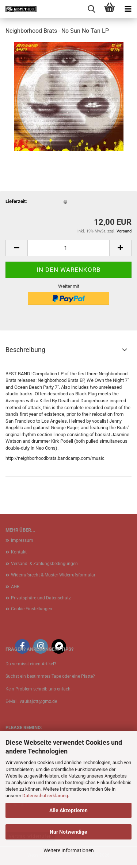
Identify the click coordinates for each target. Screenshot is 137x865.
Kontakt (19, 552)
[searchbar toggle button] (91, 9)
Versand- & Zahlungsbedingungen (44, 563)
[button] (16, 248)
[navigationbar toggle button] (128, 9)
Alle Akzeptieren (68, 810)
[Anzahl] (68, 248)
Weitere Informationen (68, 850)
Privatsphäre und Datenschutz (41, 597)
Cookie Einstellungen (31, 608)
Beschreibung (25, 349)
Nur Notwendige (68, 832)
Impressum (22, 540)
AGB (15, 586)
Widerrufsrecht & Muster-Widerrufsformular (53, 575)
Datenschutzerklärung (45, 795)
